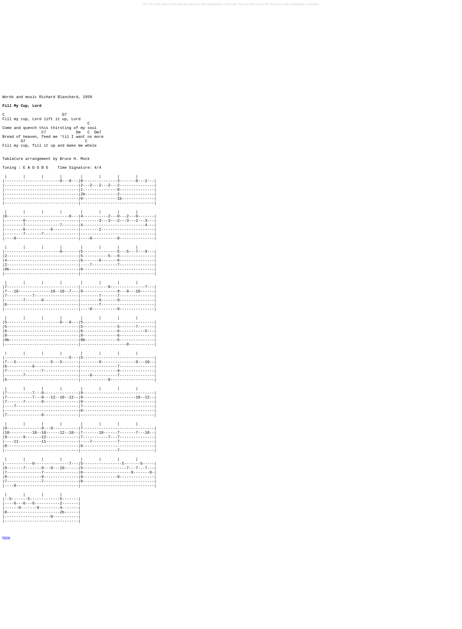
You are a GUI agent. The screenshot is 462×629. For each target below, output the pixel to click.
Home (6, 625)
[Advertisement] (47, 53)
